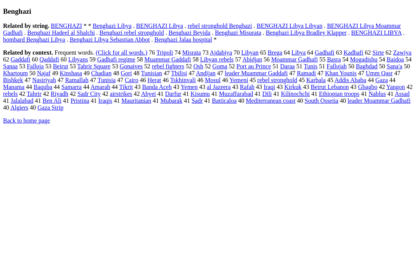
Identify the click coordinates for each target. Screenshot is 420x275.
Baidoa (395, 59)
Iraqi (269, 87)
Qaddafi (50, 59)
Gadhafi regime (116, 59)
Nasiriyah (44, 80)
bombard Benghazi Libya (34, 39)
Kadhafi (354, 52)
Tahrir (34, 94)
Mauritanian (136, 100)
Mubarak (171, 100)
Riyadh (59, 94)
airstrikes (121, 94)
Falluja (35, 66)
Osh (198, 66)
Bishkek (13, 80)
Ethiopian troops (339, 94)
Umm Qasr (379, 73)
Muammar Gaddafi (168, 59)
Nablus (377, 94)
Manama (13, 87)
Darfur (173, 94)
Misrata (191, 52)
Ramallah (77, 80)
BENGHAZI (66, 26)
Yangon (395, 87)
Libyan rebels (217, 59)
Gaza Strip (50, 107)
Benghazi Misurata (238, 32)
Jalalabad (22, 100)
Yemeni (239, 80)
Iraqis (105, 100)
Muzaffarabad (236, 94)
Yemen (189, 87)
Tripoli (164, 52)
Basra (334, 59)
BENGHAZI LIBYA (376, 32)
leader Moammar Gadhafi (379, 100)
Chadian (101, 73)
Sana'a (394, 66)
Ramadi (306, 73)
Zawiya (402, 52)
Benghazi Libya (112, 26)
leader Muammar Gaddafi (256, 73)
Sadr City (89, 94)
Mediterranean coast (270, 100)
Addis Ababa (350, 80)
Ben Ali (52, 100)
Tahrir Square (93, 66)
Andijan (206, 73)
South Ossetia (321, 100)
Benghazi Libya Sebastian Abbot (110, 39)
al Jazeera (219, 87)
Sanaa (10, 66)
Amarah (100, 87)
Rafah (247, 87)
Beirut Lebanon (330, 87)
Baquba (43, 87)
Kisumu (200, 94)
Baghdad (367, 66)
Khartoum (15, 73)
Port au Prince (254, 66)
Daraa (287, 66)
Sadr (197, 100)
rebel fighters (168, 66)
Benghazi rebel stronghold (132, 32)
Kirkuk (292, 87)
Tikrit (126, 87)
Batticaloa (224, 100)
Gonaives (131, 66)
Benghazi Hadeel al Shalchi (61, 32)
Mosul (212, 80)
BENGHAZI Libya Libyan (289, 26)
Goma (219, 66)
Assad (402, 94)
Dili (267, 94)
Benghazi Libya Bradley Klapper (306, 32)
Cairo (131, 80)
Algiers (19, 107)
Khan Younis (341, 73)
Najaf (44, 73)
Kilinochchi (295, 94)
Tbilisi (179, 73)
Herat (154, 80)
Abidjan (252, 59)
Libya (298, 52)
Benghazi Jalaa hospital (183, 39)
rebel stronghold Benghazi (220, 26)
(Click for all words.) (121, 52)
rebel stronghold (277, 80)
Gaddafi (21, 59)
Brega (275, 52)
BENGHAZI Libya (159, 26)
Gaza (381, 80)
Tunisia (107, 80)
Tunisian (151, 73)
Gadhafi (325, 52)
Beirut (60, 66)
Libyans (78, 59)
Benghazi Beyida (190, 32)
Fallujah (336, 66)
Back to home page (26, 120)
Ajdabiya (221, 52)
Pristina (80, 100)
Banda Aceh (157, 87)
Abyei (148, 94)
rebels (10, 94)
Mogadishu (364, 59)
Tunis (310, 66)
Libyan (249, 52)
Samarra (71, 87)
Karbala (316, 80)
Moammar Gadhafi (294, 59)
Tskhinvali (183, 80)
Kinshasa (71, 73)
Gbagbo (368, 87)
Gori (126, 73)
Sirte (378, 52)
